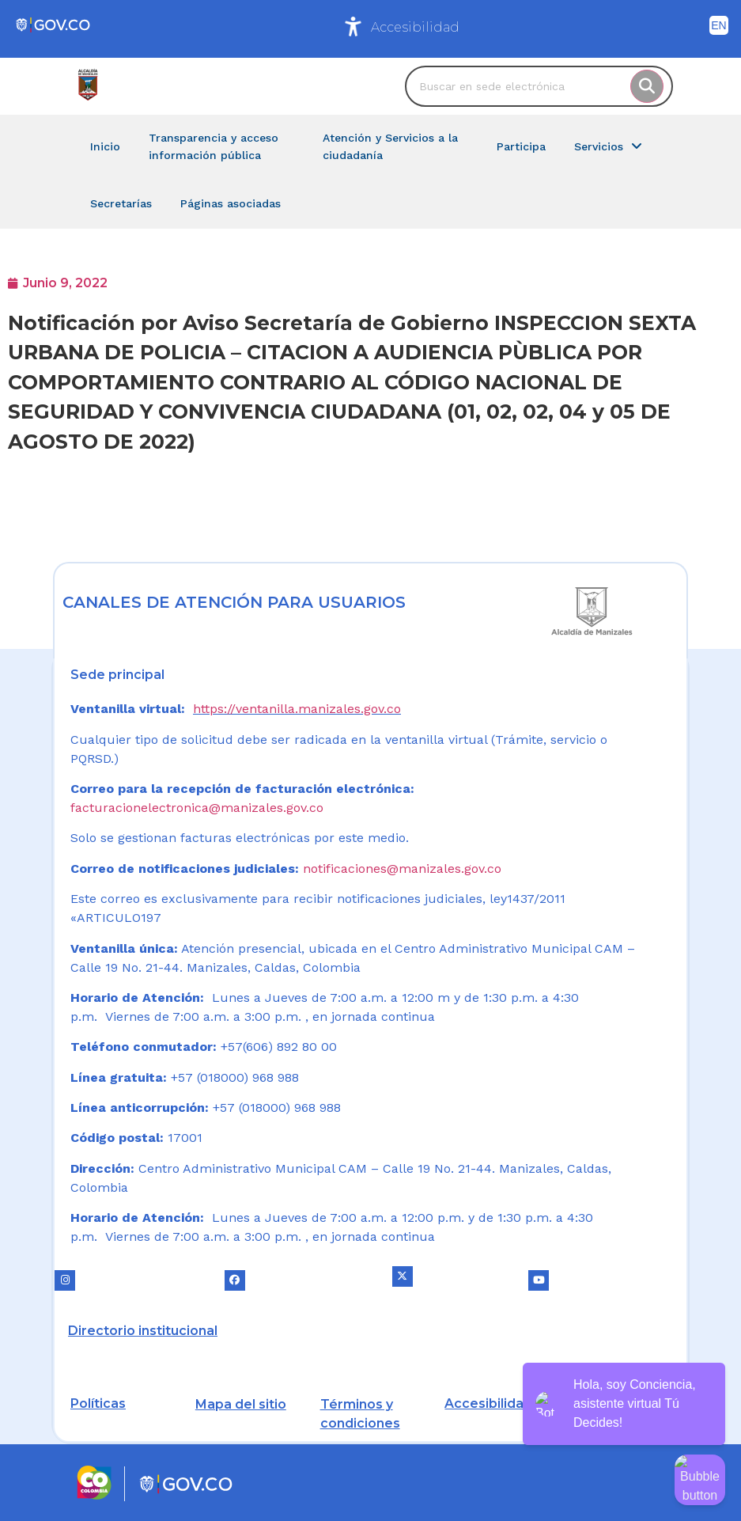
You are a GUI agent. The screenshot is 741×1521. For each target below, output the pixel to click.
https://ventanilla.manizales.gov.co (297, 708)
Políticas (98, 1403)
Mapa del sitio (240, 1404)
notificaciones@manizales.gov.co (402, 868)
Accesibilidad (415, 27)
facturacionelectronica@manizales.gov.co (196, 807)
